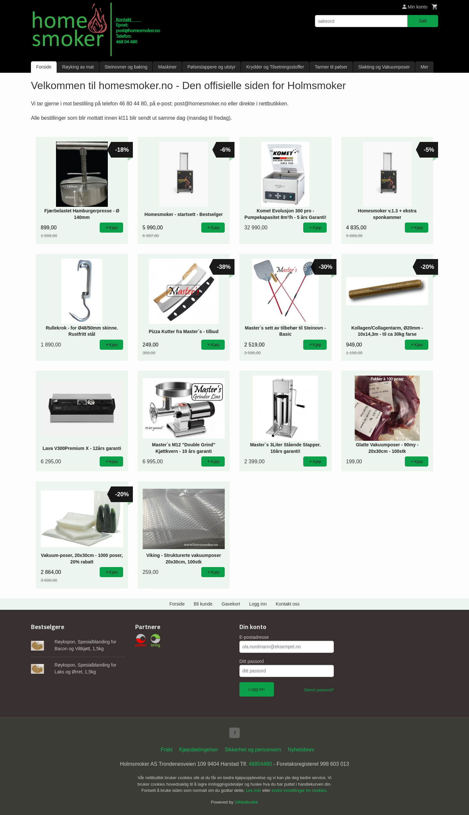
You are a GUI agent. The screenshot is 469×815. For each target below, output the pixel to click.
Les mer (254, 790)
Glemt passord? (319, 689)
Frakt (166, 749)
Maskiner (167, 66)
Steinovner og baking (126, 66)
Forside (43, 66)
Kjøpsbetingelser (198, 749)
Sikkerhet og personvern (253, 749)
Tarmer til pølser (331, 66)
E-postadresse (254, 637)
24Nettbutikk (246, 802)
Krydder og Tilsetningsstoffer (275, 66)
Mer (424, 66)
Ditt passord (251, 661)
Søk (423, 20)
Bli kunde (203, 604)
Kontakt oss (288, 604)
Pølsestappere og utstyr (211, 66)
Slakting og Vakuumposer (384, 66)
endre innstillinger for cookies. (300, 790)
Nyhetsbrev (301, 749)
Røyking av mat (78, 66)
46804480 (260, 764)
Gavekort (230, 604)
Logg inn (258, 604)
